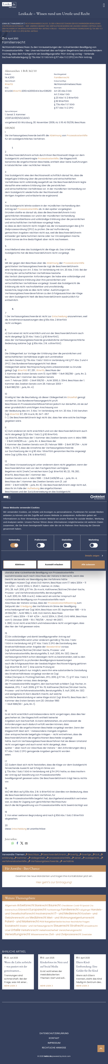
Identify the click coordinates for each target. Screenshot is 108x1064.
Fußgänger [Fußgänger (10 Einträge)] (84, 909)
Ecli (96, 854)
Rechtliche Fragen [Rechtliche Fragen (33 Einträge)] (80, 921)
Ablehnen (20, 564)
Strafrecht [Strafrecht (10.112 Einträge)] (77, 926)
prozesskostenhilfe (58, 857)
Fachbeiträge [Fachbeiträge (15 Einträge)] (53, 909)
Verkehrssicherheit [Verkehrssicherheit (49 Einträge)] (48, 930)
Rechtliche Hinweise (54, 1035)
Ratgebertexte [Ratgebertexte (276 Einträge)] (53, 921)
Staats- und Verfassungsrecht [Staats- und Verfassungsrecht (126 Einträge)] (36, 925)
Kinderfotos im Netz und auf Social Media (54, 964)
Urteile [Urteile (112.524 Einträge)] (15, 930)
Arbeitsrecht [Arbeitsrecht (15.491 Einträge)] (26, 905)
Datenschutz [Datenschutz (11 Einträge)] (11, 909)
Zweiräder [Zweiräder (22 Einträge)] (87, 934)
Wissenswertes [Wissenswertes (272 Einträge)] (40, 934)
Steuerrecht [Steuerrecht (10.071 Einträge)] (61, 926)
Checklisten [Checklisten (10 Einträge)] (67, 905)
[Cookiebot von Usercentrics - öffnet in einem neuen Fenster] (92, 497)
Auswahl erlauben (54, 564)
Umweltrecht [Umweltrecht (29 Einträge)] (91, 925)
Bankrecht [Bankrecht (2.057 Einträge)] (41, 905)
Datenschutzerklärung (54, 1020)
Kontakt (54, 1025)
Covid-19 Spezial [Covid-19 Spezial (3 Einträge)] (81, 905)
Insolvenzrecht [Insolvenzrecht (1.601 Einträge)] (45, 913)
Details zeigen (92, 555)
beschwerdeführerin (53, 854)
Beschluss (32, 854)
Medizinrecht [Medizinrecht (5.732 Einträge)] (38, 917)
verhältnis (67, 861)
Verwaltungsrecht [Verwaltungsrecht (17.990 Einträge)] (17, 934)
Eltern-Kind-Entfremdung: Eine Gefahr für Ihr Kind (87, 966)
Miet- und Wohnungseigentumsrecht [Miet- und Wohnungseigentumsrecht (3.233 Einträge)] (70, 917)
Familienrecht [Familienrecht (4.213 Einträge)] (70, 909)
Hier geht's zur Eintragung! (54, 882)
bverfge (85, 854)
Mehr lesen (10, 985)
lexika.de (6, 23)
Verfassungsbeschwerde (43, 861)
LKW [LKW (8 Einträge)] (27, 917)
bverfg (73, 854)
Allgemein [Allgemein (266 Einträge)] (11, 905)
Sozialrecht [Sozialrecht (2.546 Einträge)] (12, 925)
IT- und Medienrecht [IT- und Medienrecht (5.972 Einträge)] (67, 913)
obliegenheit (36, 857)
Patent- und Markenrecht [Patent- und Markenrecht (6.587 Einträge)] (22, 921)
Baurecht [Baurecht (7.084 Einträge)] (55, 905)
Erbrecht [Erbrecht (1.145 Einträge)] (23, 909)
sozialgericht (91, 857)
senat (76, 857)
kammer (20, 857)
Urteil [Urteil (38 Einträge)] (7, 930)
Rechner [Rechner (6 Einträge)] (66, 921)
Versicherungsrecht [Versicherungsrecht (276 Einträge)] (70, 930)
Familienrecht (17, 23)
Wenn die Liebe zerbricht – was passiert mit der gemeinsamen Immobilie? (17, 966)
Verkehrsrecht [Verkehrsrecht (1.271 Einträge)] (30, 930)
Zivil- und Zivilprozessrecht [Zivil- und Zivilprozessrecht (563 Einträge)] (65, 934)
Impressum (54, 1030)
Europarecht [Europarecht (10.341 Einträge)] (38, 909)
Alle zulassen (88, 564)
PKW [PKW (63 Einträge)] (42, 921)
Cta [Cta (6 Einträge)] (91, 905)
